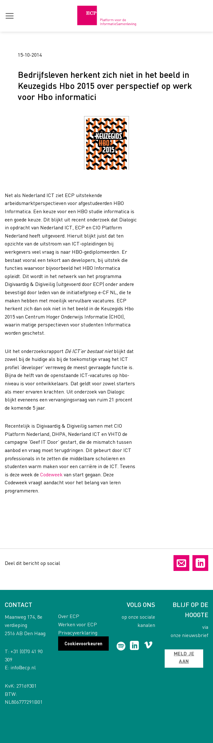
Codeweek (51, 474)
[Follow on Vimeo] (148, 646)
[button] (9, 16)
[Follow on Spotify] (121, 646)
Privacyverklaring (77, 632)
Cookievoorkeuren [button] (83, 643)
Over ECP (68, 616)
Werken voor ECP (77, 624)
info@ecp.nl (23, 667)
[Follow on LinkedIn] (134, 646)
